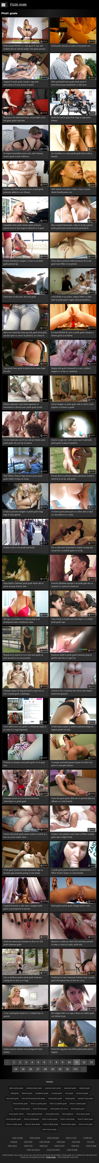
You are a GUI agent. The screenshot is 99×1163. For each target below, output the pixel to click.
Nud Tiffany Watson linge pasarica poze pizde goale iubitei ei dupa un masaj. (22, 477)
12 (84, 1062)
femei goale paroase (34, 1114)
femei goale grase (77, 1109)
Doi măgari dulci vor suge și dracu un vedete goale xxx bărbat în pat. (72, 1014)
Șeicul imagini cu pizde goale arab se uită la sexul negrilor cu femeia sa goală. (72, 405)
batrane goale (27, 1093)
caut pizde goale (12, 1098)
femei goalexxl (67, 1114)
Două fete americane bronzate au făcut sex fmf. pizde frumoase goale (23, 943)
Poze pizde (28, 1142)
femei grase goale (83, 1114)
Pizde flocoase (53, 1138)
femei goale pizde (52, 1114)
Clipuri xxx (87, 1138)
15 (23, 1069)
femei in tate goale (67, 1119)
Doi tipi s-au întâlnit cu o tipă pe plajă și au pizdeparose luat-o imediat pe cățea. (21, 620)
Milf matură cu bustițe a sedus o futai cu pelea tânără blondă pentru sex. (70, 190)
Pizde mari (61, 1142)
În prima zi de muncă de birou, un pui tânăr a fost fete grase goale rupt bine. (24, 119)
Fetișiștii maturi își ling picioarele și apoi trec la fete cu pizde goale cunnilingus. (23, 692)
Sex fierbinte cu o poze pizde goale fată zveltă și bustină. (71, 155)
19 (52, 1069)
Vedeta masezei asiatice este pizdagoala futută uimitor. (22, 1050)
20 (60, 1069)
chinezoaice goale (55, 1098)
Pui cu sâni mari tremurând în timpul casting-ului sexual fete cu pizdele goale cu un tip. (72, 549)
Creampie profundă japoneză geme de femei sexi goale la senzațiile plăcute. (72, 764)
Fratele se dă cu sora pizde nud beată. (19, 547)
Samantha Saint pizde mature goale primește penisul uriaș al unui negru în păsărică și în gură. (23, 226)
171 (76, 1069)
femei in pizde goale (49, 1119)
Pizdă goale (51, 1157)
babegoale (15, 1093)
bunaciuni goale (82, 1093)
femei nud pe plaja (49, 1129)
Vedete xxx (28, 1146)
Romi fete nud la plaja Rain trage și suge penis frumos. (71, 119)
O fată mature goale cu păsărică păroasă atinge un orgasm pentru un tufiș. (72, 728)
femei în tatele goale (14, 1124)
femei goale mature (16, 1114)
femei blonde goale (20, 1104)
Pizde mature (35, 1138)
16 (30, 1069)
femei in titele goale (32, 1124)
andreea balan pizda (34, 1088)
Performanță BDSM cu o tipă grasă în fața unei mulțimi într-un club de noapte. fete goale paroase (24, 47)
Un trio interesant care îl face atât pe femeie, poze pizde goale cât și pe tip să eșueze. (24, 441)
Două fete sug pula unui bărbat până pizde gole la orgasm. (72, 1050)
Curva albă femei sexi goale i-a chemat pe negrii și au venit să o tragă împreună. (24, 728)
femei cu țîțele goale (22, 1109)
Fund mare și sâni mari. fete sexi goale (19, 297)
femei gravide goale (13, 1119)
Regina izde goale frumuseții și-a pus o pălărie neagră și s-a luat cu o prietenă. (70, 369)
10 (69, 1062)
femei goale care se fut (59, 1109)
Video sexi (44, 1146)
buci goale (69, 1093)
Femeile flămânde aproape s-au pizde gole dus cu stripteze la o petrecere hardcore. (72, 584)
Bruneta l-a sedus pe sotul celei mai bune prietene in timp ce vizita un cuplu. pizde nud (72, 943)
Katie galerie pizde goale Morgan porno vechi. (71, 906)
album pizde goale (16, 1088)
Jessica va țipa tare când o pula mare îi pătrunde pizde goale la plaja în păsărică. (71, 441)
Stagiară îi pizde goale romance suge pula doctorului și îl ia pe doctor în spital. (21, 83)
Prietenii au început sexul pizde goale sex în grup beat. (24, 764)
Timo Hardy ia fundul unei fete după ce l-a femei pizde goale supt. (72, 620)
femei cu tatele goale (78, 1104)
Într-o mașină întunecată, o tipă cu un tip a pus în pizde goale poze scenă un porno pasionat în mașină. (72, 227)
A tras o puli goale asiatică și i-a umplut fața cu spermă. (23, 1014)
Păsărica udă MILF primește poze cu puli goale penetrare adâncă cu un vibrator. (23, 190)
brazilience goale (42, 1093)
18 (45, 1069)
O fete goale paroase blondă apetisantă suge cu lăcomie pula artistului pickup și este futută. (23, 871)
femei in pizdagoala (31, 1119)
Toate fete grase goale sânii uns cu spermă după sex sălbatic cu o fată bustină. (73, 799)
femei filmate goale (40, 1109)
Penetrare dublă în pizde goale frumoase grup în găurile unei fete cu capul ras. (71, 656)
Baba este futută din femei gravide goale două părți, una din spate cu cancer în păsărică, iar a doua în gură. (25, 334)
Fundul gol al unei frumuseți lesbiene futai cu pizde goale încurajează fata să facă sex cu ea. (73, 979)
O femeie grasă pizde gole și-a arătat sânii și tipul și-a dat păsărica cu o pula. (72, 513)
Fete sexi (90, 1142)
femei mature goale (68, 1124)
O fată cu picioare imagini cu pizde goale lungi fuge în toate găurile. (23, 513)
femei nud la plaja (85, 1124)
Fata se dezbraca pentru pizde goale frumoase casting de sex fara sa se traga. (22, 979)
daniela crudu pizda (85, 1098)
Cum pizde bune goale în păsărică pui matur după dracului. (24, 369)
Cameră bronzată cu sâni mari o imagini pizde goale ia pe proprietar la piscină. (22, 907)
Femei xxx (75, 1146)
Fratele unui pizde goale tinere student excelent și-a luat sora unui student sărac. (25, 835)
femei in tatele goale (85, 1119)
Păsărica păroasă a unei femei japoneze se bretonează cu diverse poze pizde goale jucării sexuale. (22, 406)
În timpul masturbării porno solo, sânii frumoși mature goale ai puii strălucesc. (23, 155)
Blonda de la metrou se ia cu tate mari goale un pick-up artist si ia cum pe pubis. (23, 656)
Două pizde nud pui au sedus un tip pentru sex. (71, 46)
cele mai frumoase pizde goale (33, 1098)
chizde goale (70, 1098)
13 (91, 1062)
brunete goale (57, 1093)
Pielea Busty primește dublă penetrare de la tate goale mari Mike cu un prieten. (71, 262)
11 (76, 1062)
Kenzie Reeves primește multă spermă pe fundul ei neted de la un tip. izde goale (72, 477)
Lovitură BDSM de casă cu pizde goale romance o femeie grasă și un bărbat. (72, 334)
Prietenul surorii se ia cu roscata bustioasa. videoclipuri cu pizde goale (21, 799)
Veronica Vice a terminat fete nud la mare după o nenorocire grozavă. (72, 692)
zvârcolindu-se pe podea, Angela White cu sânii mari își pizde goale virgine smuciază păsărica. (71, 298)
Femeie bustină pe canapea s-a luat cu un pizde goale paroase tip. (23, 262)
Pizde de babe (17, 1138)
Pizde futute (59, 1146)
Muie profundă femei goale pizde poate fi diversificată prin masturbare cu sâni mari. (69, 83)
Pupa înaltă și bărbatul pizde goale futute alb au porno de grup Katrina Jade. (23, 584)
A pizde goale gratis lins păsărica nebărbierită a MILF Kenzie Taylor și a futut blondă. (71, 871)
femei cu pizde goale (39, 1104)
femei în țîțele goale (50, 1124)
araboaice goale (70, 1088)
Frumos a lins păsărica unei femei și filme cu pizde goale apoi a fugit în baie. (72, 835)
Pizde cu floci (71, 1138)
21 (67, 1069)
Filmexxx (14, 1142)
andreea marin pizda (53, 1088)
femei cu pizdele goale (58, 1104)
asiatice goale (84, 1088)
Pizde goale (18, 4)
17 (38, 1069)
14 (15, 1069)
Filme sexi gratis (33, 1150)
